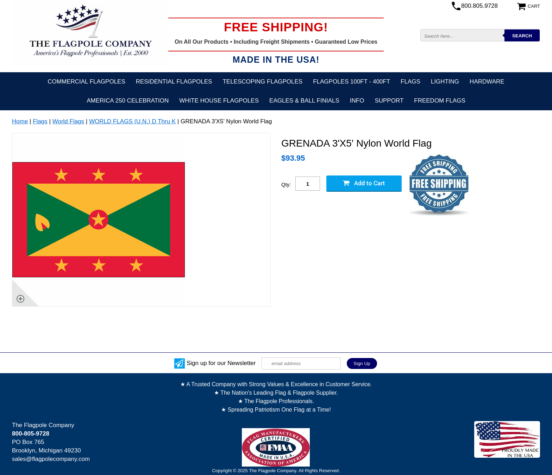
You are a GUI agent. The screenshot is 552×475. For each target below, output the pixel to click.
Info (357, 100)
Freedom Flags (439, 100)
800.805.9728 (479, 5)
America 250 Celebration (128, 100)
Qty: (286, 184)
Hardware (487, 81)
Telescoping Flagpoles (262, 81)
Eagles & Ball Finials (304, 100)
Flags (410, 81)
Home (20, 121)
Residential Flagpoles (174, 81)
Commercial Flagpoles (86, 81)
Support (389, 100)
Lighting (445, 81)
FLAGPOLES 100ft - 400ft (351, 81)
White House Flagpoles (219, 100)
